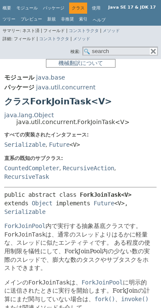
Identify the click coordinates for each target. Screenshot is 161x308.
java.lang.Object (29, 115)
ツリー (9, 19)
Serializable (25, 144)
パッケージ (53, 8)
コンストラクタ (84, 30)
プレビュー (31, 19)
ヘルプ (99, 20)
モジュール (27, 8)
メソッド (111, 30)
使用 (96, 8)
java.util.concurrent (65, 87)
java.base (50, 77)
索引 (83, 19)
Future (59, 144)
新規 (51, 19)
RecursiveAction (88, 168)
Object (42, 203)
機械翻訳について (80, 63)
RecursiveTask (26, 176)
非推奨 (67, 19)
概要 (7, 8)
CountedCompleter (31, 168)
